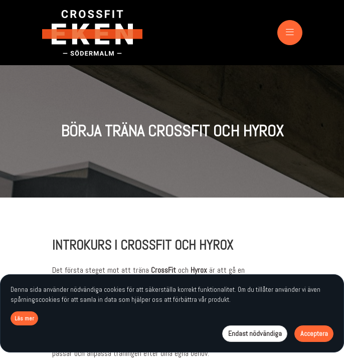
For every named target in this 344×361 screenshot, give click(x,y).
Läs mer (24, 318)
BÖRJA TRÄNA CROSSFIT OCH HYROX (172, 131)
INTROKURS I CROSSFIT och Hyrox (142, 245)
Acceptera (314, 333)
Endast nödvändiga (255, 333)
